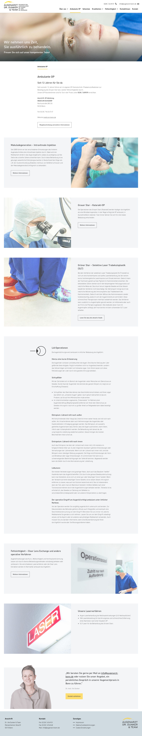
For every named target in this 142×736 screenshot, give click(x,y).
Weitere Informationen (20, 177)
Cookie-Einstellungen (83, 728)
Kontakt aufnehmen (74, 700)
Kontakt (135, 9)
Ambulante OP (75, 9)
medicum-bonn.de (49, 122)
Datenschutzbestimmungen (85, 725)
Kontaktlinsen (125, 9)
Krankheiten (97, 9)
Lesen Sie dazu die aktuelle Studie (91, 322)
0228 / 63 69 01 (109, 4)
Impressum (80, 722)
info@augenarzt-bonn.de (127, 4)
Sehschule (86, 9)
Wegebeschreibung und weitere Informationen (54, 129)
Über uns (63, 9)
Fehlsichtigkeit (111, 9)
